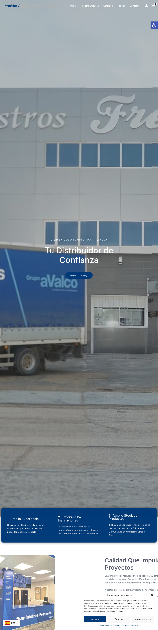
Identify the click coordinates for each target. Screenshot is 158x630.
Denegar (119, 619)
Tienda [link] (121, 5)
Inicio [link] (73, 5)
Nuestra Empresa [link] (90, 5)
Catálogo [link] (108, 5)
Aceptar (95, 619)
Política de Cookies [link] (105, 625)
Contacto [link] (134, 5)
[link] (154, 25)
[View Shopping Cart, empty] (153, 6)
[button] (152, 595)
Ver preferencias (143, 619)
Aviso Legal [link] (135, 625)
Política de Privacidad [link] (122, 625)
